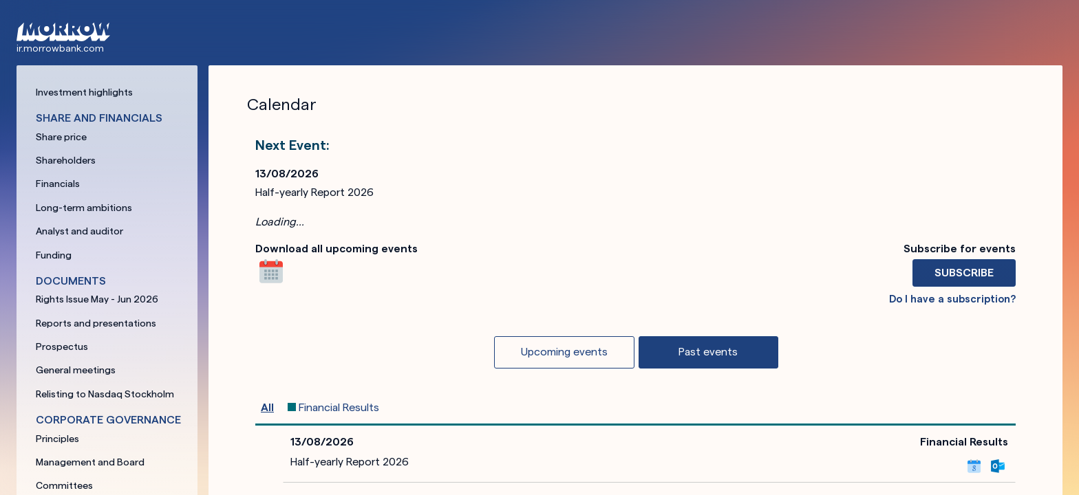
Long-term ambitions (84, 207)
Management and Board (90, 462)
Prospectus (62, 346)
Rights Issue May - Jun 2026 (97, 299)
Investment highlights (84, 92)
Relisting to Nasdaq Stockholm (105, 393)
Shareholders (66, 160)
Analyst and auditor (79, 231)
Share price (61, 136)
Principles (57, 438)
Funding (54, 255)
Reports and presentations (96, 323)
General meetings (76, 369)
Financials (58, 183)
